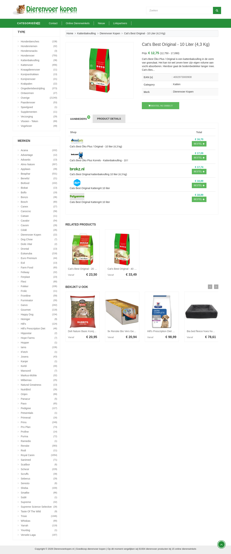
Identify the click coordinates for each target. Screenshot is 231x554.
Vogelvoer (39, 126)
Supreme (39, 502)
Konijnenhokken (39, 74)
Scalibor (39, 464)
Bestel (199, 144)
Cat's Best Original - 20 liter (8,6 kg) (88, 268)
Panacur (39, 399)
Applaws (39, 169)
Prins (39, 422)
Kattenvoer (39, 65)
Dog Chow (39, 239)
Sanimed (39, 459)
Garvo (39, 305)
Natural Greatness (39, 384)
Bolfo (39, 192)
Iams (39, 347)
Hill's (39, 323)
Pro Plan (39, 427)
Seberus (39, 478)
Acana (39, 150)
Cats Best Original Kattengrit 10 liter (90, 188)
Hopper (39, 342)
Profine (39, 431)
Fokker (39, 286)
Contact (68, 23)
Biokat (39, 187)
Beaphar (39, 173)
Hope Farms (39, 338)
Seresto (39, 483)
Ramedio (39, 441)
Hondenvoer (39, 55)
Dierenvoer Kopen (110, 33)
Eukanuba (39, 253)
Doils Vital (39, 244)
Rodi (39, 450)
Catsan (39, 216)
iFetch (39, 352)
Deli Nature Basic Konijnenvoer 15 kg (89, 331)
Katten (176, 84)
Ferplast (39, 277)
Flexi (39, 281)
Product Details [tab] (109, 118)
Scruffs (39, 474)
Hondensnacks (39, 51)
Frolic (39, 291)
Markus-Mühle (39, 375)
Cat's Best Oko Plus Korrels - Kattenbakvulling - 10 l (99, 160)
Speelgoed (39, 107)
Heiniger (39, 319)
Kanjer (39, 361)
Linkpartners (135, 23)
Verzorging (39, 116)
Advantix (39, 159)
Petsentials (39, 413)
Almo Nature (39, 164)
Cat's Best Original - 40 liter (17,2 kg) (128, 268)
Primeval (39, 417)
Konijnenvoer (39, 79)
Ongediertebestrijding (39, 88)
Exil (39, 262)
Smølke (39, 492)
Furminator (39, 300)
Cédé (39, 230)
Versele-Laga (39, 535)
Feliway (39, 272)
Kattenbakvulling (86, 33)
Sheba (39, 488)
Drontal (39, 248)
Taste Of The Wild (39, 511)
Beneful (39, 178)
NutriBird (39, 389)
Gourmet (39, 309)
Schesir (39, 469)
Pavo (39, 403)
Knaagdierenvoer (39, 69)
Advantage (39, 155)
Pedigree (39, 408)
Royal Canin (39, 455)
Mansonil (39, 370)
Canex (39, 206)
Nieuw (116, 23)
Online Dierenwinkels (93, 23)
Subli (39, 497)
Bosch (39, 202)
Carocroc (39, 211)
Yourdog (39, 530)
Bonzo (39, 197)
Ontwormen (39, 93)
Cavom (39, 225)
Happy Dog (39, 314)
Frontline (39, 295)
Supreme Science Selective (39, 506)
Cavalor (39, 220)
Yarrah (39, 525)
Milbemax (39, 380)
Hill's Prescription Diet (39, 328)
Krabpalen (39, 83)
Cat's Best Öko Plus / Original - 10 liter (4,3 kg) (96, 146)
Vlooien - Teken (39, 121)
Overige (39, 97)
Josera (39, 356)
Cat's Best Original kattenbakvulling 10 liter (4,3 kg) (98, 174)
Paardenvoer (39, 102)
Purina (39, 436)
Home (70, 33)
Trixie (39, 516)
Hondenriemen (39, 46)
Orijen (39, 394)
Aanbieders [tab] (80, 118)
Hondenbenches (39, 41)
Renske (39, 445)
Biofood (39, 183)
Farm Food (39, 267)
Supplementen (39, 112)
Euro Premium (39, 258)
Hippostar (39, 333)
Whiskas (39, 520)
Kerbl (39, 366)
